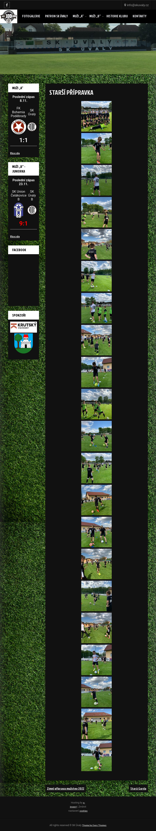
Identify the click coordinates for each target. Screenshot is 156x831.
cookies (83, 810)
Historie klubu (117, 16)
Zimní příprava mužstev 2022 (65, 788)
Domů (13, 16)
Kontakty (139, 16)
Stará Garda (138, 788)
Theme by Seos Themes (94, 825)
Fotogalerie (31, 16)
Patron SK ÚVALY (56, 16)
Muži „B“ (95, 16)
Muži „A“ (78, 16)
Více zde (15, 153)
